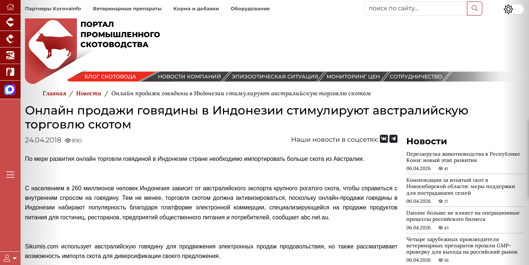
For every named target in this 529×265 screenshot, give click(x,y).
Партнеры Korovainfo (53, 8)
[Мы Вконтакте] (384, 139)
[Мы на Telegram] (393, 139)
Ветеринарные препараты (127, 8)
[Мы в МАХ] (10, 90)
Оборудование (250, 8)
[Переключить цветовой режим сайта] (513, 9)
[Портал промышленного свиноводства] (10, 22)
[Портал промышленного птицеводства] (10, 39)
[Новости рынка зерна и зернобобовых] (10, 72)
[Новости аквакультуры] (10, 55)
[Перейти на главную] (10, 7)
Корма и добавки (196, 8)
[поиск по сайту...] (415, 8)
